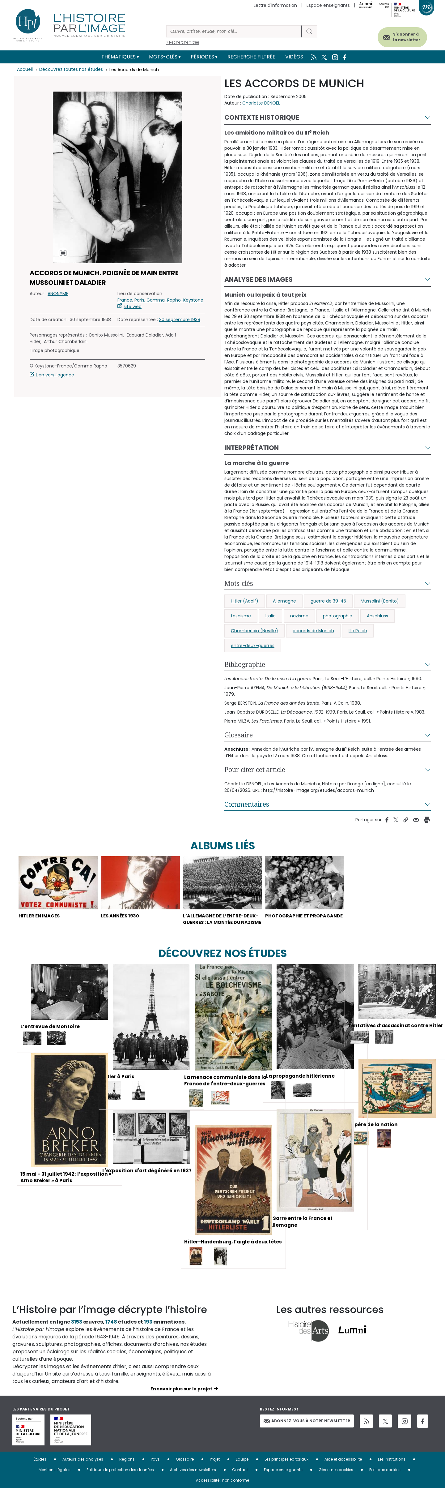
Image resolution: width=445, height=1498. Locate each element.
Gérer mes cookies (336, 1479)
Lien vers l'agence (55, 375)
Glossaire (238, 735)
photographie (337, 616)
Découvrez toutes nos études (71, 70)
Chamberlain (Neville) (254, 631)
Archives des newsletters (193, 1479)
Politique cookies (384, 1479)
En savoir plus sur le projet (181, 1398)
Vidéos (294, 56)
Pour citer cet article (254, 769)
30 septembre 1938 (179, 319)
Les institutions (391, 1468)
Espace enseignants (328, 5)
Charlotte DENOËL (261, 103)
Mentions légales (54, 1479)
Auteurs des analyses (82, 1468)
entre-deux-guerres (252, 645)
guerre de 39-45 (328, 601)
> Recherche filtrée (182, 42)
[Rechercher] (234, 31)
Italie (270, 616)
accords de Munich (313, 631)
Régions (127, 1468)
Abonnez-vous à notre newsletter (307, 1430)
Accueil (25, 70)
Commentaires (246, 804)
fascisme (241, 616)
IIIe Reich (358, 631)
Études (40, 1468)
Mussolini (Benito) (380, 601)
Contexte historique (261, 117)
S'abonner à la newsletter (403, 36)
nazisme (299, 616)
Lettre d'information (275, 5)
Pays (155, 1468)
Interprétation (251, 447)
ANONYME (58, 293)
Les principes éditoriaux (286, 1468)
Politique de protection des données (120, 1479)
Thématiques (118, 56)
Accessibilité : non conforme (222, 1489)
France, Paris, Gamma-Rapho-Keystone (160, 300)
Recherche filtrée (251, 56)
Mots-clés (163, 56)
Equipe (242, 1468)
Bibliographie (244, 664)
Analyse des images (258, 279)
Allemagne (284, 601)
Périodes (202, 56)
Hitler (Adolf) (244, 601)
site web (133, 306)
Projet (215, 1468)
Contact (240, 1479)
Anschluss (377, 616)
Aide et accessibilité (343, 1468)
